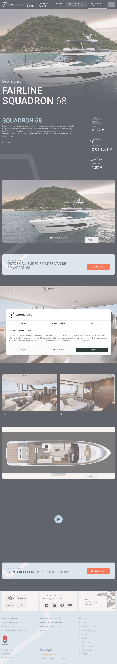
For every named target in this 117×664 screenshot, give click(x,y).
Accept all (92, 350)
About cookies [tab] (58, 323)
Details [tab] (93, 323)
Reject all (24, 350)
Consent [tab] (23, 323)
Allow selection (58, 350)
